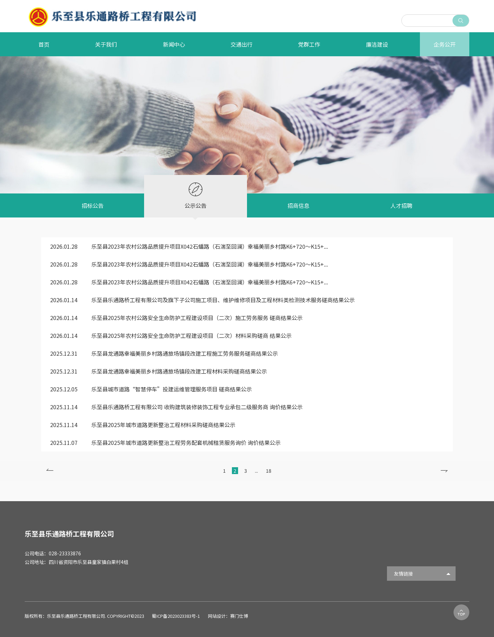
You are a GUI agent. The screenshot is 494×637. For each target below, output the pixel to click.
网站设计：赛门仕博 (228, 616)
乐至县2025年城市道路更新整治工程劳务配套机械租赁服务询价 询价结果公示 (165, 442)
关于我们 (106, 44)
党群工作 (309, 44)
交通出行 (241, 44)
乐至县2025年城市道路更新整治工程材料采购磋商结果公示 (142, 425)
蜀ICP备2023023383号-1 (176, 616)
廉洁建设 (377, 44)
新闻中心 (174, 44)
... (257, 470)
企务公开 (445, 44)
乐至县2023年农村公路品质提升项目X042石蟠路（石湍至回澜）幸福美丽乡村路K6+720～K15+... (189, 246)
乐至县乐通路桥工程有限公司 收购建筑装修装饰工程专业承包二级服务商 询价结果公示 (176, 407)
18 (268, 470)
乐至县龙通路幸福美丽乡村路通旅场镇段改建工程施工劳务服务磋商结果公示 (164, 353)
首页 (43, 44)
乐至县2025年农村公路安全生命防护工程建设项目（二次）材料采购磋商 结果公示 (171, 335)
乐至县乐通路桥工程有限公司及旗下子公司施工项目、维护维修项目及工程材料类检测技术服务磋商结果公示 (202, 300)
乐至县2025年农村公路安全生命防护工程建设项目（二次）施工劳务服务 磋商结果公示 (176, 318)
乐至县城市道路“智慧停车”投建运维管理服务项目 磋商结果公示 (151, 389)
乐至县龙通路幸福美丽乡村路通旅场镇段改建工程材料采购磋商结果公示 (158, 371)
